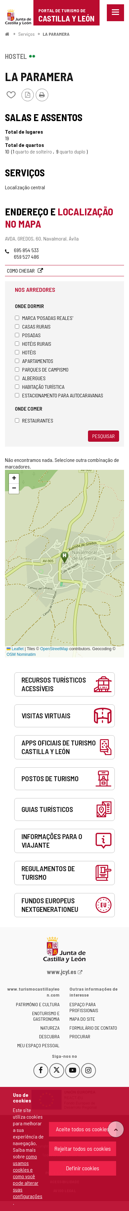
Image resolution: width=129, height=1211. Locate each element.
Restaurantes (34, 420)
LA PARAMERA (56, 34)
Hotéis (25, 352)
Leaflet (15, 649)
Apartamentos (34, 361)
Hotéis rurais (33, 343)
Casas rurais (33, 326)
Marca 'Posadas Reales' (44, 318)
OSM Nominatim (21, 654)
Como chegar (21, 270)
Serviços (26, 34)
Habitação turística (39, 386)
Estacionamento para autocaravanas (59, 395)
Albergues (30, 378)
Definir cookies (82, 1168)
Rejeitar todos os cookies (82, 1148)
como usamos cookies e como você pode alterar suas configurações (27, 1176)
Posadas (28, 335)
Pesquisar (103, 436)
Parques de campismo (41, 369)
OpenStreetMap (54, 649)
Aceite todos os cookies (82, 1129)
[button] (14, 479)
